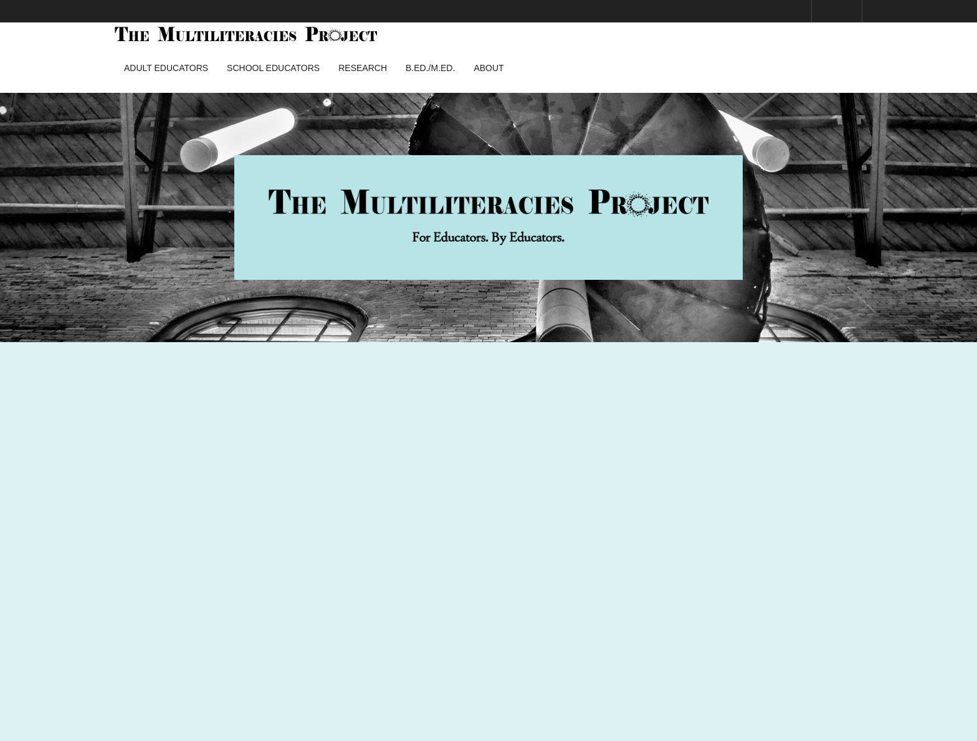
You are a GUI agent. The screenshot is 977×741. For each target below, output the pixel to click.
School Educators (273, 68)
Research (362, 68)
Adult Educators (166, 68)
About (488, 68)
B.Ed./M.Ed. (430, 68)
